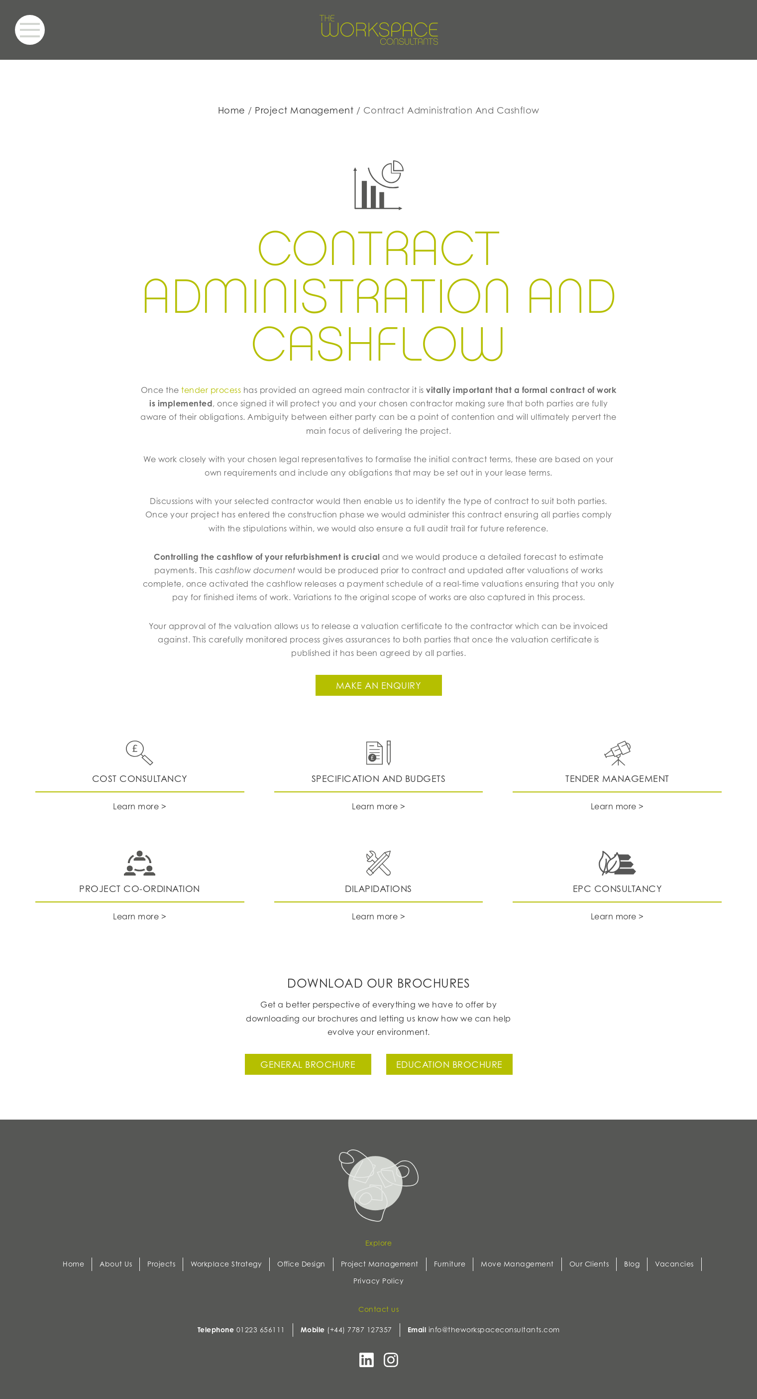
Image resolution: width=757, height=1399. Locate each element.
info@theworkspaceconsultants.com (494, 1329)
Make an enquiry (379, 685)
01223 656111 (260, 1329)
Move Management (517, 1264)
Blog (632, 1264)
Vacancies (674, 1264)
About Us (116, 1264)
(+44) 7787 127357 (359, 1329)
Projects (161, 1264)
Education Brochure (449, 1064)
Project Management (304, 110)
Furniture (450, 1264)
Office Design (301, 1264)
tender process (211, 390)
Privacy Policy (378, 1280)
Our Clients (589, 1264)
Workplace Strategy (226, 1264)
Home (231, 110)
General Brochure (307, 1064)
